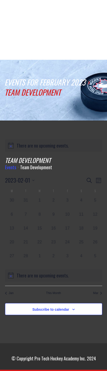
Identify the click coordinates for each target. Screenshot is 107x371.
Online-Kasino (60, 9)
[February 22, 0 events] (40, 246)
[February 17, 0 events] (67, 232)
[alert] (53, 145)
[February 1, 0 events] (40, 204)
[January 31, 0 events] (26, 204)
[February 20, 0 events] (12, 246)
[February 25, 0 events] (81, 246)
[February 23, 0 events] (53, 246)
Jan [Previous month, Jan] (9, 293)
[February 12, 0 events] (95, 218)
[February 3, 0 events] (67, 204)
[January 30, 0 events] (12, 204)
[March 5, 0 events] (95, 260)
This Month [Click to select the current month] (53, 293)
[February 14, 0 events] (26, 232)
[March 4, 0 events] (81, 260)
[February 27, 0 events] (12, 260)
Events (10, 167)
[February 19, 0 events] (95, 232)
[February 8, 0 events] (40, 218)
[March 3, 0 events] (67, 260)
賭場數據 (25, 52)
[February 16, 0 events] (53, 232)
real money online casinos (24, 15)
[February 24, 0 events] (67, 246)
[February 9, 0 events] (53, 218)
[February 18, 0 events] (81, 232)
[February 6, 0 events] (12, 218)
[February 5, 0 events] (95, 204)
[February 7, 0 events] (26, 218)
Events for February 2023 (45, 82)
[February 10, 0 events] (67, 218)
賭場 (58, 49)
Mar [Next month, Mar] (97, 293)
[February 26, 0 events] (95, 246)
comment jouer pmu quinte (80, 15)
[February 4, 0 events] (81, 204)
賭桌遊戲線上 (43, 52)
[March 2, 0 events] (53, 260)
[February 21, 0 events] (26, 246)
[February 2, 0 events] (53, 204)
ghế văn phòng (6, 9)
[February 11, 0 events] (81, 218)
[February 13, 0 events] (12, 232)
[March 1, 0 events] (40, 260)
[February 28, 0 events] (26, 260)
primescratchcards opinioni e (88, 52)
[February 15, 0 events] (40, 232)
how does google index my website (44, 15)
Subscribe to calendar (50, 309)
